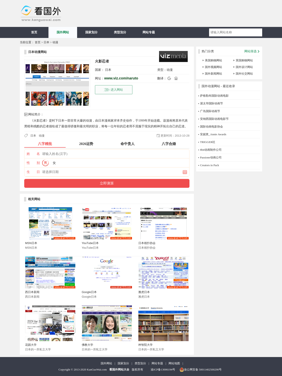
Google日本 (89, 292)
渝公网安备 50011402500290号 (201, 369)
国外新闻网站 (213, 73)
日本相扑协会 (147, 243)
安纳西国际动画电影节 (214, 118)
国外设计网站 (244, 67)
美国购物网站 (213, 60)
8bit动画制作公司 (211, 149)
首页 (34, 32)
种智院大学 (145, 344)
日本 (46, 42)
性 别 (33, 163)
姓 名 (33, 154)
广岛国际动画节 (210, 111)
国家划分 (91, 32)
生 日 (33, 172)
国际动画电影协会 (211, 126)
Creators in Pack (209, 165)
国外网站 (63, 32)
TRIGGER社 (207, 142)
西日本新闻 (32, 292)
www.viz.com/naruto (121, 78)
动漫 (55, 42)
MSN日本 (31, 243)
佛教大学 (87, 344)
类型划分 (120, 32)
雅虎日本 (144, 292)
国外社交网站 (244, 73)
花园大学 (31, 344)
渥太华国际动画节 (211, 103)
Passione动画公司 (211, 157)
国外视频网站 (213, 67)
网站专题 (149, 32)
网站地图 (174, 363)
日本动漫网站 (37, 52)
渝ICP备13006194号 (163, 369)
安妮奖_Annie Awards (213, 134)
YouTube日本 (90, 243)
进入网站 (117, 89)
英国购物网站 (244, 60)
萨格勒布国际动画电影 (214, 95)
